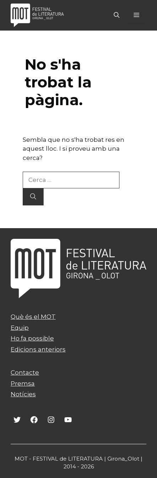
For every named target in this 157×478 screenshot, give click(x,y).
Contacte (25, 372)
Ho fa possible (32, 338)
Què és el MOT (33, 316)
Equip (20, 327)
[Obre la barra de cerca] (117, 15)
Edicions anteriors (38, 349)
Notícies (23, 394)
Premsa (23, 383)
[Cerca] (33, 196)
